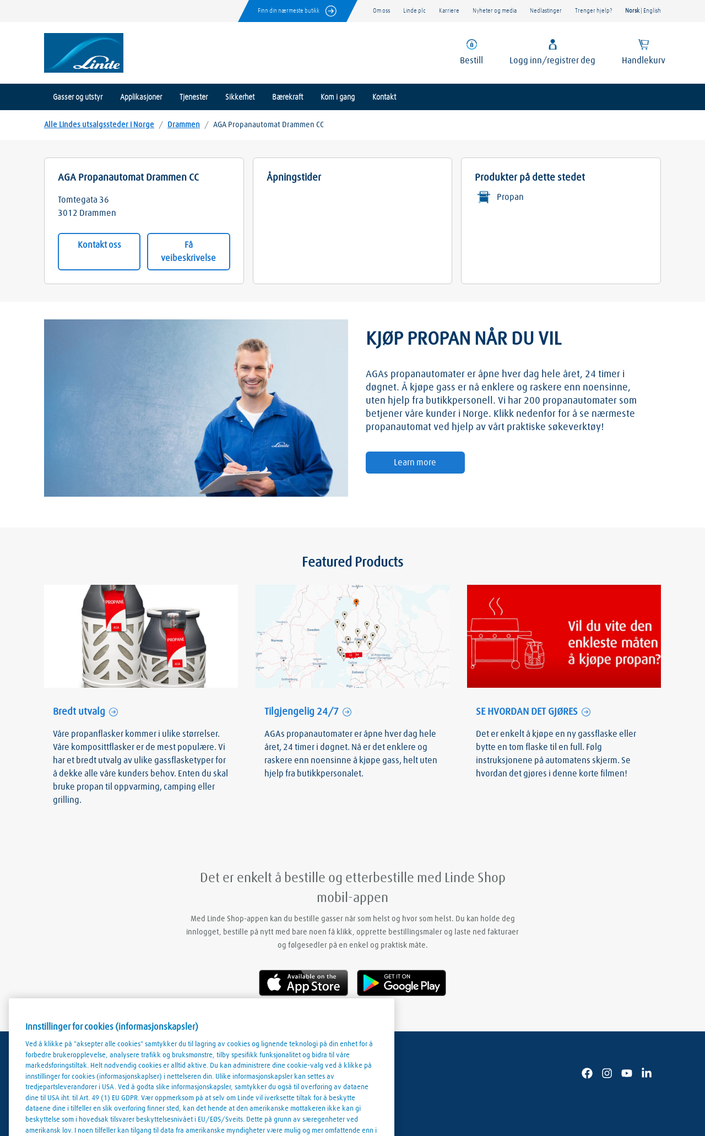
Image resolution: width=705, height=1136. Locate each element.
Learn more (415, 462)
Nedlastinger (546, 11)
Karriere (449, 11)
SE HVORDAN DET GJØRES (527, 712)
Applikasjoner (141, 97)
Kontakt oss (99, 245)
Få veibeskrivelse (188, 252)
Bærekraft (287, 97)
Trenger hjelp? (593, 11)
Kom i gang (338, 97)
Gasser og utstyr (77, 97)
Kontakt (384, 97)
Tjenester (194, 97)
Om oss (381, 11)
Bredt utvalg (79, 712)
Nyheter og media (495, 11)
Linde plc (414, 11)
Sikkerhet (239, 97)
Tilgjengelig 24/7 (301, 712)
